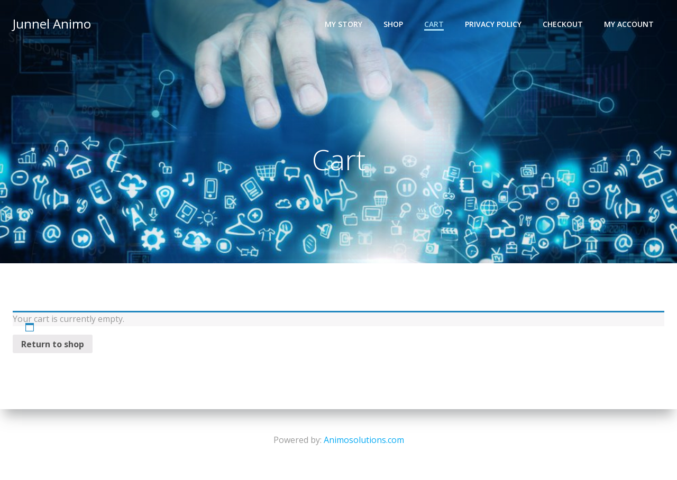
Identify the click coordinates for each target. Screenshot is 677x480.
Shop (393, 24)
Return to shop (52, 344)
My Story (343, 24)
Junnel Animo (52, 23)
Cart (434, 24)
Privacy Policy (493, 24)
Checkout (563, 24)
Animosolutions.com (364, 440)
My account (629, 24)
